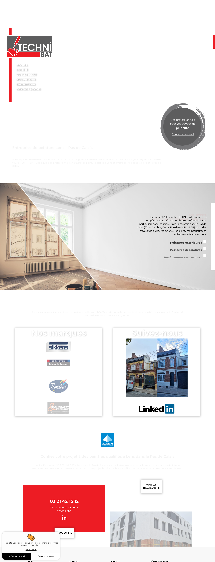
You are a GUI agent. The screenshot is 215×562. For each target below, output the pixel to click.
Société (23, 70)
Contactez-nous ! (183, 134)
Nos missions (26, 79)
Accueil (22, 65)
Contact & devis (29, 89)
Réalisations (26, 84)
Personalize (31, 549)
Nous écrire (64, 532)
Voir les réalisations (151, 486)
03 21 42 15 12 (190, 39)
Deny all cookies (45, 556)
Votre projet (27, 74)
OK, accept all (17, 556)
